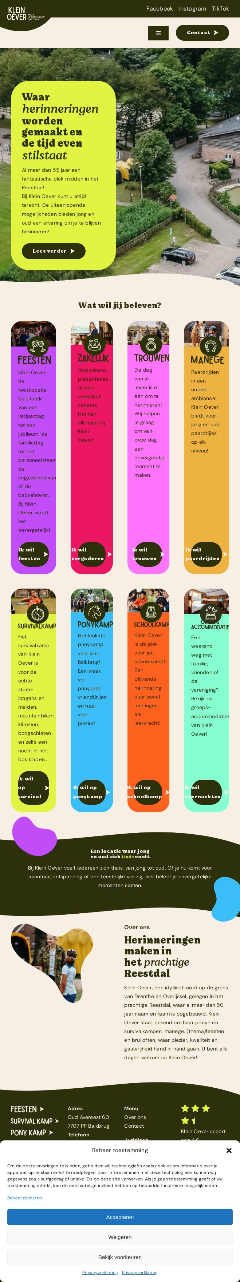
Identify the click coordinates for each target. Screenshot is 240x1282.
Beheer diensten (24, 1198)
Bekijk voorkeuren (120, 1257)
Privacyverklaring (100, 1272)
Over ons (135, 1117)
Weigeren (120, 1237)
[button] (229, 1150)
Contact (133, 1126)
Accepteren (120, 1217)
